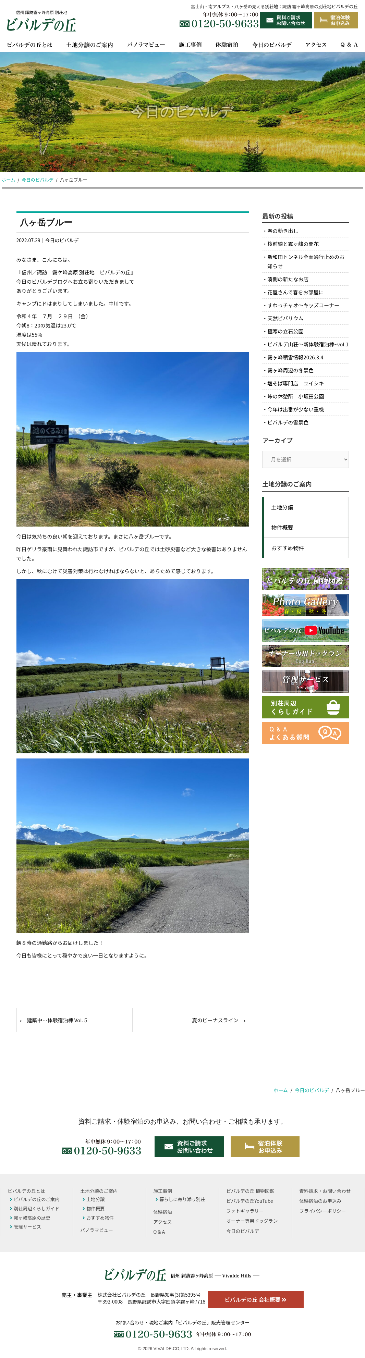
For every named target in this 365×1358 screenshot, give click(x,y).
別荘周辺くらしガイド (35, 1208)
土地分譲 (282, 507)
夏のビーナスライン (215, 1020)
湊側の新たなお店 (287, 279)
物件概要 (282, 527)
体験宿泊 (162, 1211)
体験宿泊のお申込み (320, 1200)
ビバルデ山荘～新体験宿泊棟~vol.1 (308, 344)
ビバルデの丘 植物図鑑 (250, 1190)
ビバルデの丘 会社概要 (255, 1299)
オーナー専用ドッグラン (252, 1220)
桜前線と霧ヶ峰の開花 (293, 243)
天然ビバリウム (285, 318)
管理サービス (25, 1226)
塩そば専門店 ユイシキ (295, 383)
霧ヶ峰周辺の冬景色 (290, 370)
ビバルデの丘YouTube (249, 1200)
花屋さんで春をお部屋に (295, 292)
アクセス (162, 1221)
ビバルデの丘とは (26, 1190)
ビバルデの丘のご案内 (35, 1199)
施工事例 (162, 1190)
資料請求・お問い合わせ (325, 1190)
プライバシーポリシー (322, 1210)
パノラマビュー (96, 1229)
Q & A (159, 1231)
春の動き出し (282, 230)
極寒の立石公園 (285, 331)
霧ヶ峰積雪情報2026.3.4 (295, 357)
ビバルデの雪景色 (287, 422)
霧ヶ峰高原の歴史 (30, 1217)
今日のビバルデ (61, 240)
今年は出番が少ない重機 (295, 409)
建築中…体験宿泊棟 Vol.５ (57, 1020)
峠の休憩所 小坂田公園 (295, 396)
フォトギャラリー (245, 1210)
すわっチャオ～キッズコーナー (303, 305)
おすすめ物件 (287, 548)
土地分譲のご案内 (99, 1190)
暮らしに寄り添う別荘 (180, 1199)
